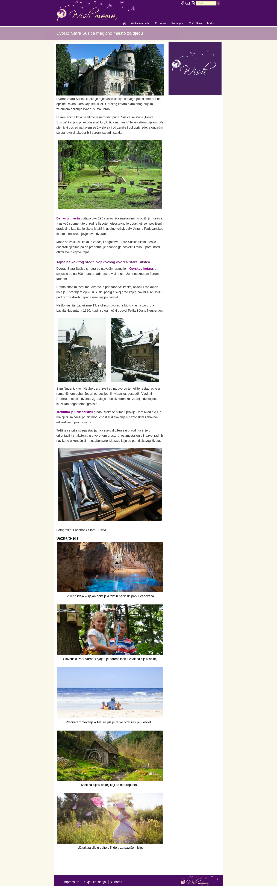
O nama (116, 882)
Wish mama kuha (140, 23)
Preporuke (161, 23)
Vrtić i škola (195, 23)
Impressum (71, 882)
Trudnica (211, 23)
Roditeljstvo (178, 23)
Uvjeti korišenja (95, 882)
